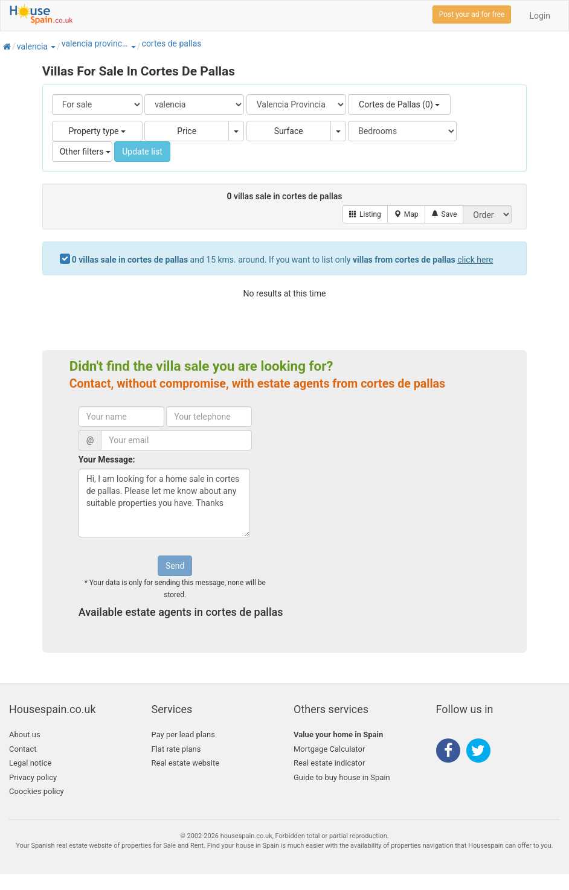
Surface (288, 131)
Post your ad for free (472, 14)
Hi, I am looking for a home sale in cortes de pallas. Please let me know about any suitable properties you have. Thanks (164, 503)
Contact (22, 749)
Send (175, 566)
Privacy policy (33, 777)
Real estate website (186, 762)
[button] (53, 46)
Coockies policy (36, 791)
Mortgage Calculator (329, 749)
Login (539, 16)
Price (186, 131)
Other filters (85, 151)
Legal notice (30, 762)
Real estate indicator (329, 762)
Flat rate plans (176, 749)
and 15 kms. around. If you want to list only (282, 259)
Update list (142, 151)
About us (24, 734)
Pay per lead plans (183, 734)
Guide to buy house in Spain (342, 777)
